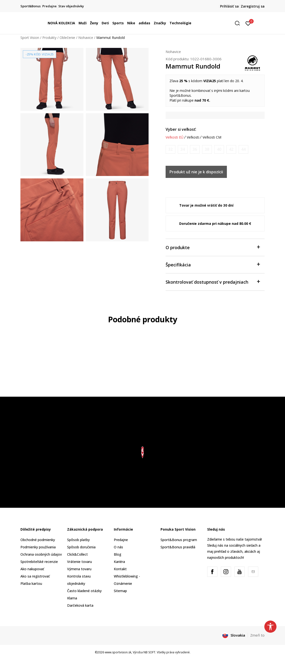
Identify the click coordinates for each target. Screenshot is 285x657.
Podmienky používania (38, 547)
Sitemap (120, 590)
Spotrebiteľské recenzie (39, 561)
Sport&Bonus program (178, 539)
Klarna (72, 598)
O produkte (213, 247)
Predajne (121, 539)
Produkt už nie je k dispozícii (196, 172)
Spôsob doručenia (81, 547)
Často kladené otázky (84, 590)
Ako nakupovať (32, 569)
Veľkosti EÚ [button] (174, 137)
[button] (239, 23)
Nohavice (85, 37)
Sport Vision (29, 37)
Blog (117, 554)
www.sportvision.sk (118, 652)
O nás (118, 547)
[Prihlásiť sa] (248, 23)
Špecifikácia (213, 264)
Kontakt (120, 569)
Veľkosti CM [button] (212, 137)
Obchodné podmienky (37, 539)
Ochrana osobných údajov (41, 554)
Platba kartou (31, 583)
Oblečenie (67, 37)
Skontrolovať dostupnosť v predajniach (213, 281)
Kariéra (119, 561)
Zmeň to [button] (257, 635)
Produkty (49, 37)
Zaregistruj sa (253, 6)
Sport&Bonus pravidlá (177, 547)
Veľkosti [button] (193, 137)
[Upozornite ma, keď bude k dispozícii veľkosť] (170, 149)
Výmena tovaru (79, 569)
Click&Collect (77, 554)
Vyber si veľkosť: (181, 129)
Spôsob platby (78, 539)
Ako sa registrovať (35, 576)
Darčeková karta (80, 605)
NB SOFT (149, 652)
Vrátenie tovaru (79, 561)
